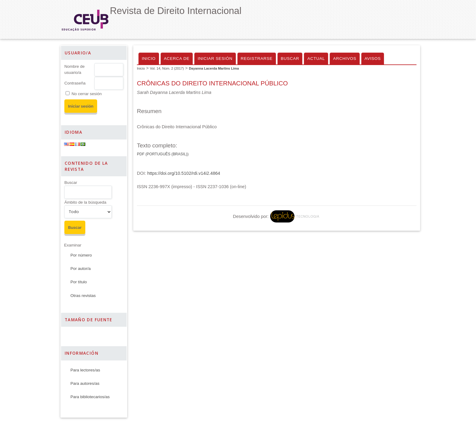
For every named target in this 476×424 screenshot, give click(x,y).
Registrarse (257, 58)
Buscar (70, 182)
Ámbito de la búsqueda (85, 202)
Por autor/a (80, 268)
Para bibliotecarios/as (90, 397)
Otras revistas (83, 295)
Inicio (149, 58)
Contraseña (75, 83)
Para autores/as (84, 383)
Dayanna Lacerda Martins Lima (214, 68)
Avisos (373, 58)
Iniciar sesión (215, 58)
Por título (78, 282)
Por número (81, 255)
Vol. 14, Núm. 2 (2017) (167, 68)
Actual (316, 58)
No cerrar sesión (87, 93)
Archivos (344, 58)
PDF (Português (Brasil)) (163, 154)
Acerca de (177, 58)
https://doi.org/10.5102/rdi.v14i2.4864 (183, 173)
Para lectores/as (85, 370)
